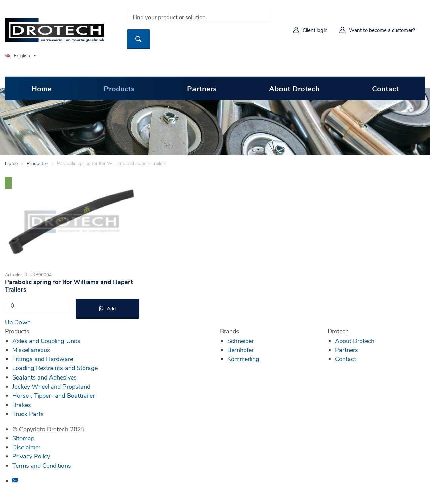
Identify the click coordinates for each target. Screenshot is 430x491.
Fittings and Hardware (42, 359)
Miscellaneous (31, 350)
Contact (385, 88)
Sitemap (23, 438)
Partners (202, 88)
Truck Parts (28, 414)
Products (119, 88)
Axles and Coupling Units (46, 341)
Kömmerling (243, 359)
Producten (37, 163)
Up (9, 322)
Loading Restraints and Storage (55, 368)
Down (22, 322)
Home (41, 88)
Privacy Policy (31, 456)
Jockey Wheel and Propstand (51, 386)
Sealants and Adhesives (44, 377)
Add (111, 308)
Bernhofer (240, 350)
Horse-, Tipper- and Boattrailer (53, 395)
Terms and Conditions (41, 465)
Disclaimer (26, 447)
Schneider (240, 341)
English (17, 55)
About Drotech (294, 88)
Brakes (21, 405)
